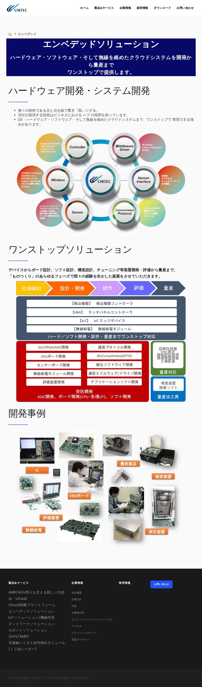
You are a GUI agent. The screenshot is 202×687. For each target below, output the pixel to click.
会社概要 (76, 592)
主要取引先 (77, 613)
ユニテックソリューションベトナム (91, 619)
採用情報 (141, 8)
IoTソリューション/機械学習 (31, 617)
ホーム (82, 8)
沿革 (74, 606)
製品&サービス (102, 8)
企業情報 (124, 8)
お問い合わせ (185, 8)
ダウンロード (162, 8)
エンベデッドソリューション (31, 611)
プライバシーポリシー (84, 633)
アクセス (76, 626)
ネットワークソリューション (31, 623)
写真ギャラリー (80, 639)
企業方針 (76, 599)
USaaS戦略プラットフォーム (31, 604)
